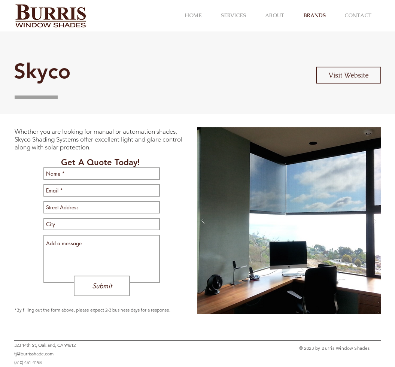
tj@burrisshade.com (34, 354)
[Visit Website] (348, 75)
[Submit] (102, 286)
